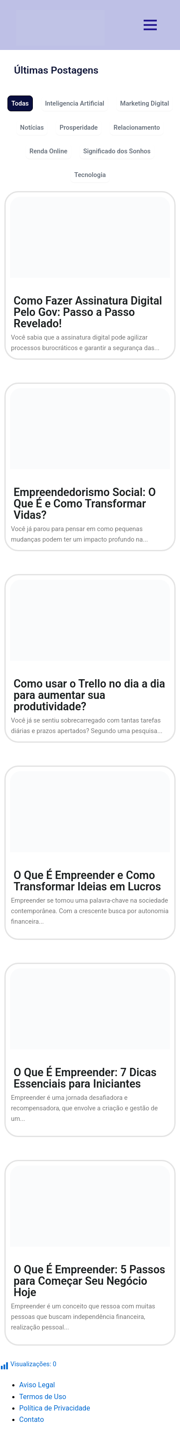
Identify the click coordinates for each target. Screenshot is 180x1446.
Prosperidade (79, 127)
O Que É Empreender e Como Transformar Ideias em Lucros (87, 881)
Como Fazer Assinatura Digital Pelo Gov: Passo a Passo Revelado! (88, 312)
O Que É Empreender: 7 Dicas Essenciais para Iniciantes (85, 1078)
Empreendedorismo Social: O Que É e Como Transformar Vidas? (85, 503)
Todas (20, 103)
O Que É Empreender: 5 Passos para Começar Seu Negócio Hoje (89, 1281)
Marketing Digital (144, 103)
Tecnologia (90, 175)
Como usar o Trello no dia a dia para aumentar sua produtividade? (89, 695)
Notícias (32, 127)
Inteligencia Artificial (75, 103)
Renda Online (48, 151)
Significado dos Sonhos (117, 151)
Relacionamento (136, 127)
